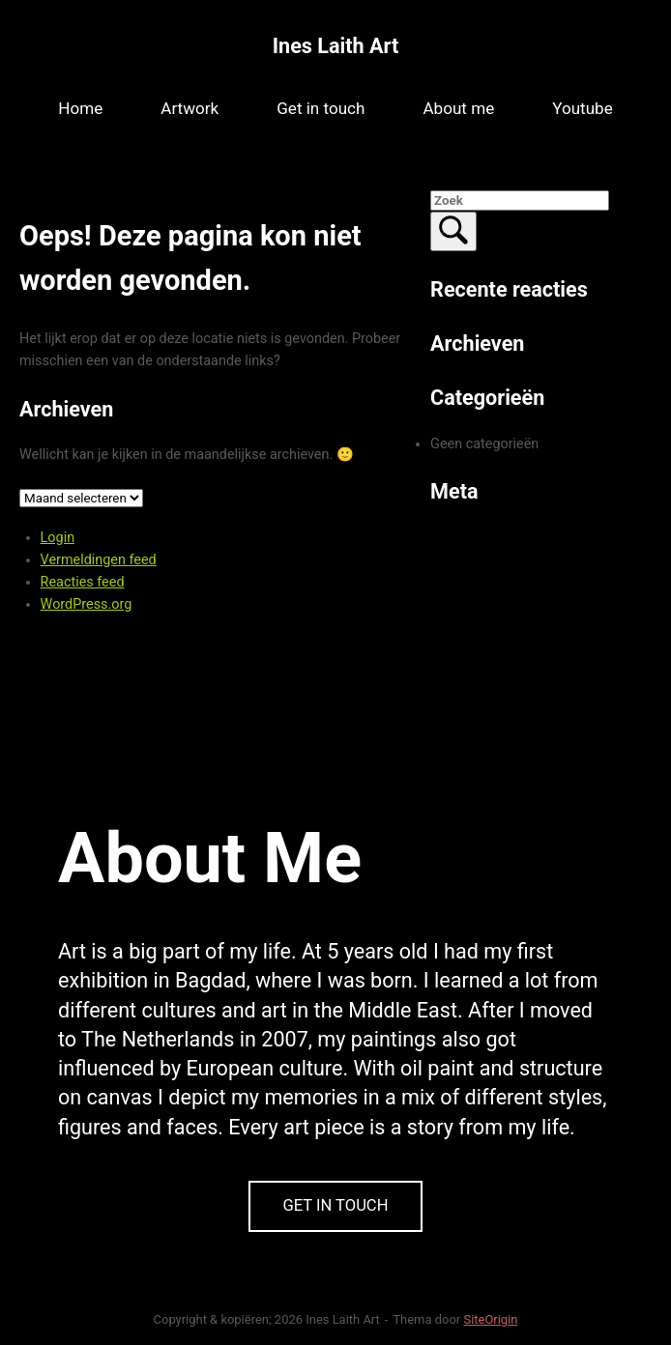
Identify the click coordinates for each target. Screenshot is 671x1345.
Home (80, 108)
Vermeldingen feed (99, 560)
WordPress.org (86, 604)
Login (58, 537)
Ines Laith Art (335, 46)
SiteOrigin (490, 1319)
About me (458, 108)
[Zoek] (453, 231)
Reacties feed (83, 582)
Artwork (189, 108)
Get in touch (321, 108)
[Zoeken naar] (519, 200)
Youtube (582, 108)
